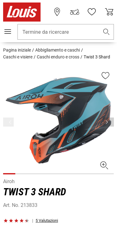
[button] (106, 32)
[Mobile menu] (7, 31)
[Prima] (108, 122)
